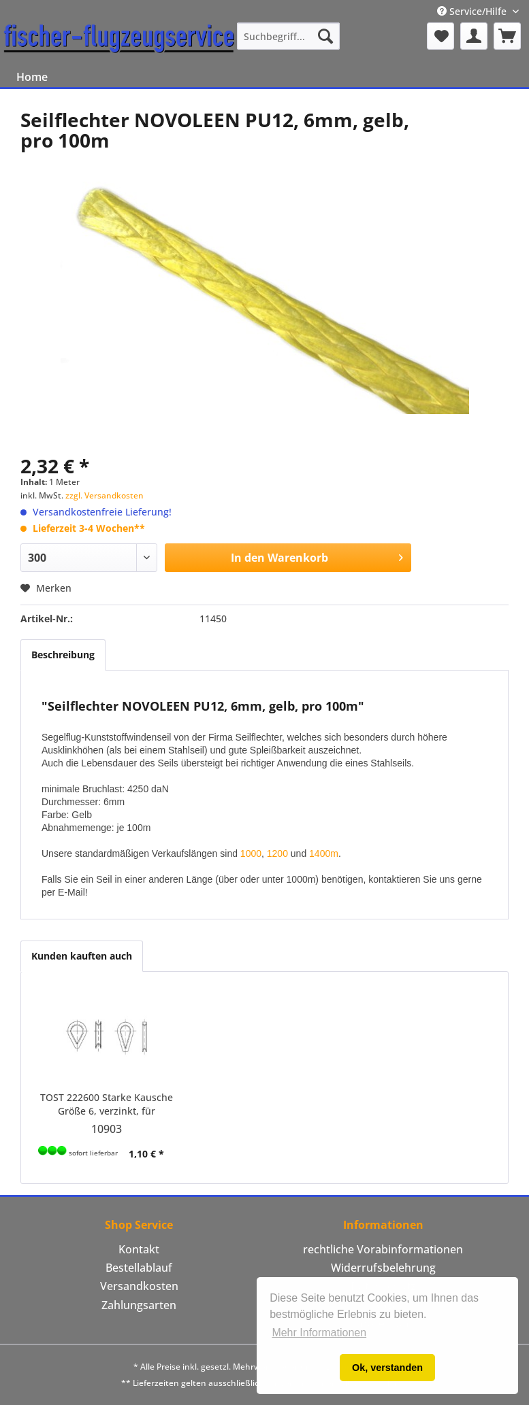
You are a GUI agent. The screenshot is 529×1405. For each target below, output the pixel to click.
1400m (323, 853)
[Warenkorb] (507, 36)
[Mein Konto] (473, 36)
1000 (250, 853)
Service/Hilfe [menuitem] (473, 11)
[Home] (32, 77)
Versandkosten (139, 1286)
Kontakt (138, 1249)
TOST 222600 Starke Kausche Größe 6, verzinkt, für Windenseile (106, 1104)
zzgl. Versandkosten (104, 495)
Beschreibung (63, 654)
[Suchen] (325, 36)
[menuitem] (288, 36)
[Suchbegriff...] (288, 36)
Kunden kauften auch (81, 955)
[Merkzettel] (440, 36)
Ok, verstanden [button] (387, 1367)
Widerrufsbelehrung (383, 1267)
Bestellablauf (139, 1267)
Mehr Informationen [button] (319, 1332)
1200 (277, 853)
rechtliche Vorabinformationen (383, 1249)
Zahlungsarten (138, 1305)
